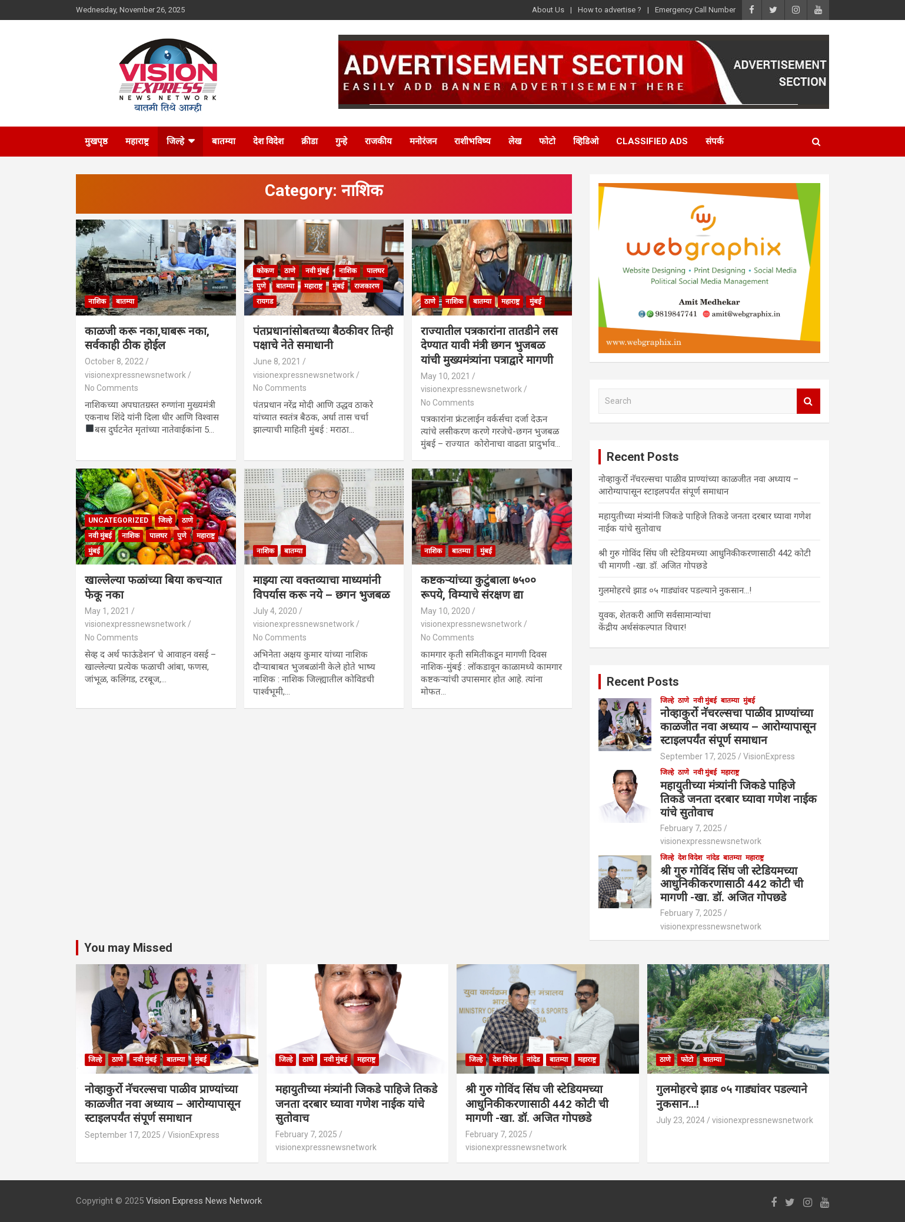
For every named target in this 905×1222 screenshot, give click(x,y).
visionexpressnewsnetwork (135, 375)
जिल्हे (175, 141)
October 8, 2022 (114, 361)
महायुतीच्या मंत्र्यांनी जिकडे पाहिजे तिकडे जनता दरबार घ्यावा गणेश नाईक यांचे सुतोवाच (738, 799)
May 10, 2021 (445, 376)
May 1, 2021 (107, 611)
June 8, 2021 (277, 361)
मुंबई (338, 286)
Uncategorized (118, 520)
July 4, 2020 (275, 611)
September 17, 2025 (698, 756)
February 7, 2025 (691, 828)
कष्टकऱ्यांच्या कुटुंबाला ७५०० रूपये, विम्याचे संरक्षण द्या (478, 587)
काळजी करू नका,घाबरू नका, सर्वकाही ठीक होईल (147, 338)
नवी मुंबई (317, 271)
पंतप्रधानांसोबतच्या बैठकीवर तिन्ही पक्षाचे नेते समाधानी (323, 338)
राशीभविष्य (472, 141)
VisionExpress (769, 756)
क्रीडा (309, 141)
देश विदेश (268, 141)
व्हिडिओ (585, 141)
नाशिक (97, 301)
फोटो (547, 141)
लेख (514, 141)
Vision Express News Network (204, 1201)
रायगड (265, 301)
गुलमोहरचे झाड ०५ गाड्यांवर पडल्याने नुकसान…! (674, 590)
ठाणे (289, 271)
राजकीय (378, 141)
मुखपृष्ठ (96, 141)
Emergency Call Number (695, 9)
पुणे (261, 286)
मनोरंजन (423, 141)
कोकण (265, 271)
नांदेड (712, 858)
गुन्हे (341, 141)
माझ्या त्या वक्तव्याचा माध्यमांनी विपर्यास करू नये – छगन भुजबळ (321, 587)
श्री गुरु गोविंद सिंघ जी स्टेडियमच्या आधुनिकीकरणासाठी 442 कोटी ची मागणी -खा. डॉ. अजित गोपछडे (731, 884)
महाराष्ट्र (137, 141)
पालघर (375, 271)
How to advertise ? (609, 9)
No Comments (111, 388)
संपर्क (715, 141)
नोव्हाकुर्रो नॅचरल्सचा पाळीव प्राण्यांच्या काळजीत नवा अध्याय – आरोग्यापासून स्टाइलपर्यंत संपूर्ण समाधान (738, 726)
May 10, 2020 (445, 611)
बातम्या (223, 141)
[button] (709, 268)
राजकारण (367, 286)
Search (808, 401)
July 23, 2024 (680, 1120)
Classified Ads (652, 141)
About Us (548, 9)
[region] (709, 268)
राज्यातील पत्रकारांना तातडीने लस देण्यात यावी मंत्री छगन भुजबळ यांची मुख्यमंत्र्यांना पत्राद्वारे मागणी (489, 345)
